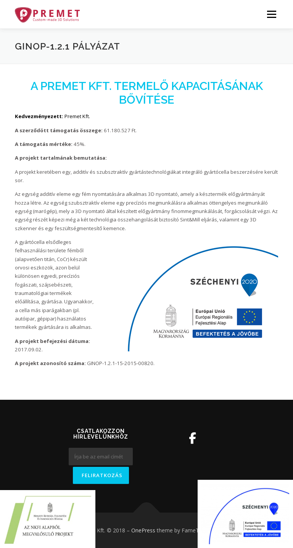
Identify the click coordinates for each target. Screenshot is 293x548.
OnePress (143, 530)
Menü (271, 14)
